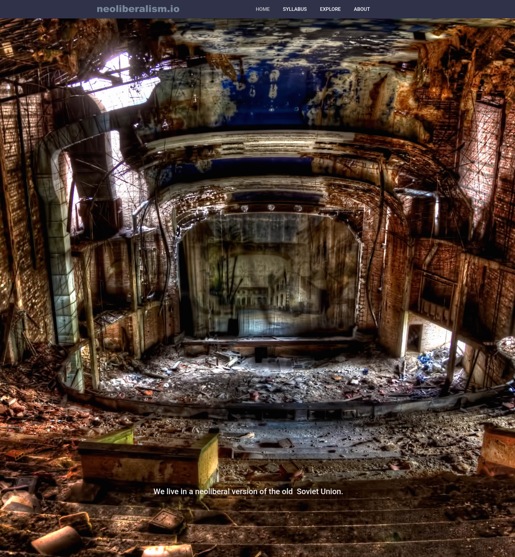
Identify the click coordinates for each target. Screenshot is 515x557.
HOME (263, 9)
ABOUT (362, 9)
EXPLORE (330, 9)
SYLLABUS (295, 9)
